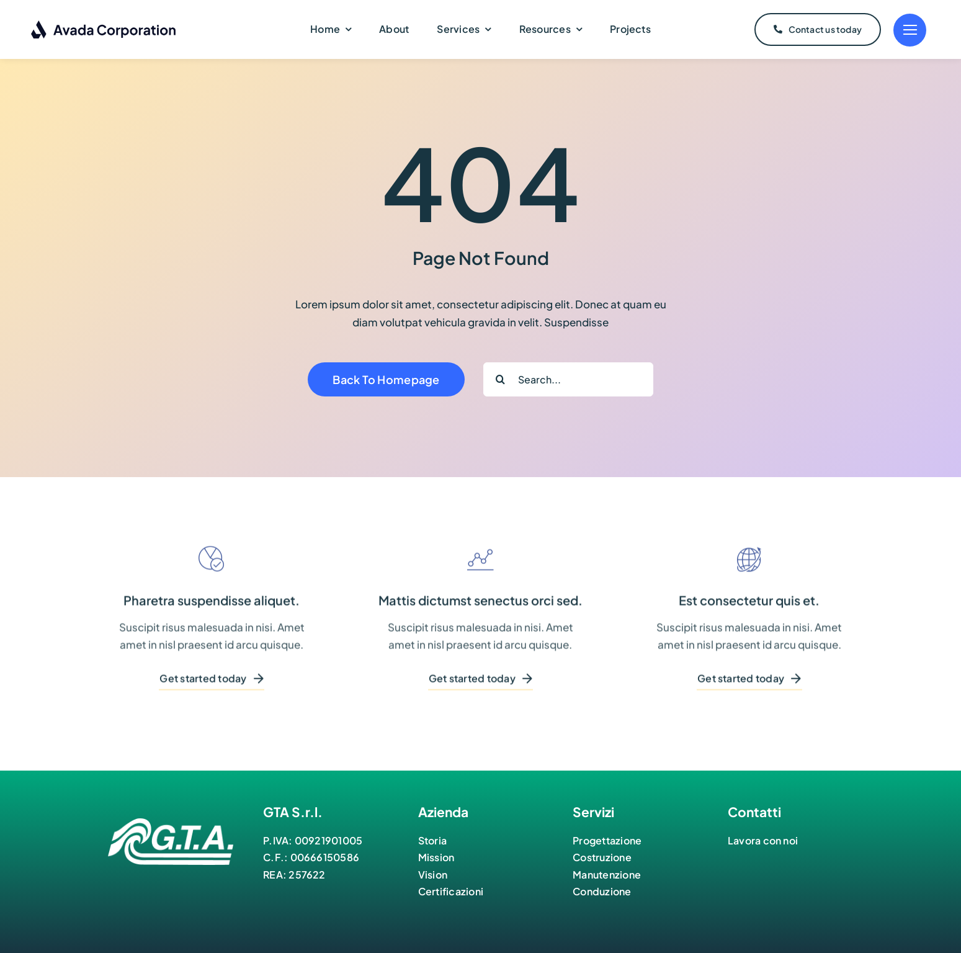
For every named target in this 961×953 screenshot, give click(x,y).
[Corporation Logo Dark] (104, 25)
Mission (436, 857)
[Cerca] (500, 379)
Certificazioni (450, 891)
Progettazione (607, 840)
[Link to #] (909, 30)
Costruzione (602, 857)
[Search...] (568, 379)
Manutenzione (607, 874)
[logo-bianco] (170, 823)
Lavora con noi (763, 840)
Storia (432, 840)
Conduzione (602, 891)
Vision (432, 874)
